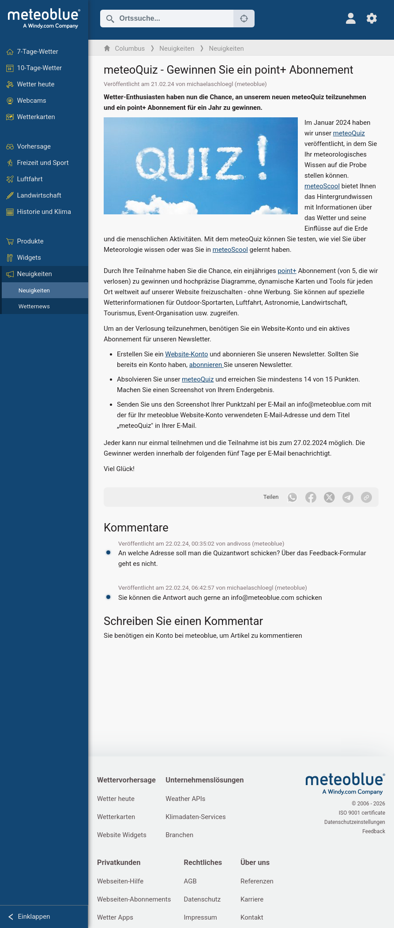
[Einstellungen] (371, 18)
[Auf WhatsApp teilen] (292, 497)
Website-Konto (186, 354)
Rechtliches (203, 862)
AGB (190, 881)
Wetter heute (116, 799)
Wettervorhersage (126, 780)
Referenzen (257, 881)
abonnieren (206, 365)
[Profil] (350, 18)
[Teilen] (366, 497)
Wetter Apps (115, 917)
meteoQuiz (349, 133)
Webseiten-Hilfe (120, 881)
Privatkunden (118, 862)
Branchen (179, 835)
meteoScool (322, 186)
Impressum (200, 917)
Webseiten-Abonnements (134, 899)
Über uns (255, 862)
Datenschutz (202, 899)
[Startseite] (44, 18)
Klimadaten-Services (195, 817)
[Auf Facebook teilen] (310, 497)
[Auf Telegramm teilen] (347, 497)
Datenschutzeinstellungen (354, 822)
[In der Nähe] (244, 18)
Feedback (373, 831)
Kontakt (251, 917)
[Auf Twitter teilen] (329, 497)
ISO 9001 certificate (362, 813)
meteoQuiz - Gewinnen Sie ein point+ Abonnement (228, 69)
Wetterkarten (116, 817)
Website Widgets (121, 835)
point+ (287, 271)
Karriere (251, 899)
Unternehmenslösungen (204, 780)
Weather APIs (185, 799)
